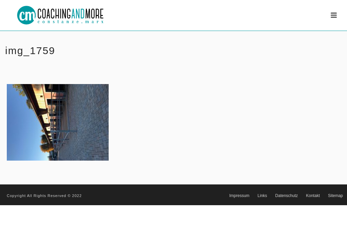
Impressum (239, 195)
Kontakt (313, 195)
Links (262, 195)
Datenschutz (286, 195)
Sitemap (335, 195)
